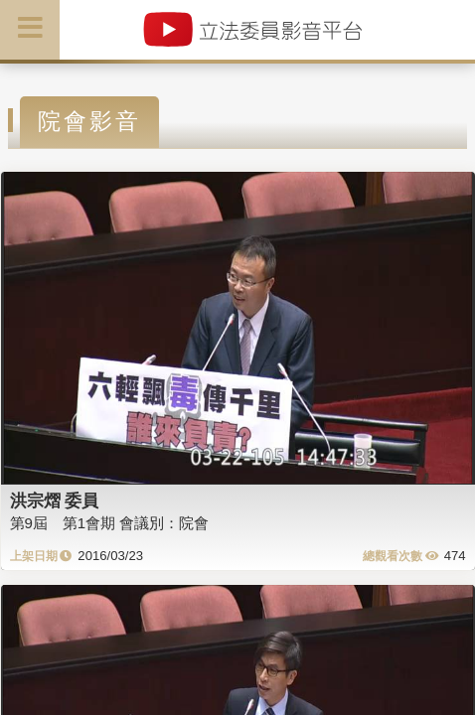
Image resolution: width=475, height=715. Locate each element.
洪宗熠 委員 (54, 500)
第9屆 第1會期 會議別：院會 (110, 522)
